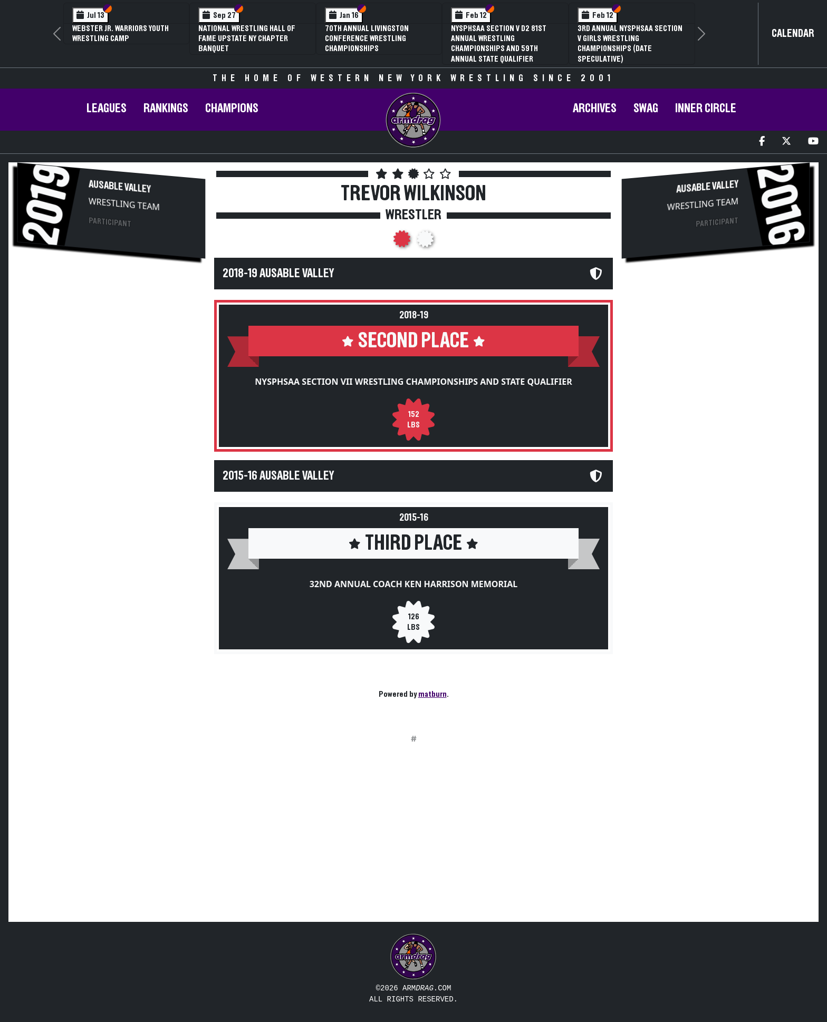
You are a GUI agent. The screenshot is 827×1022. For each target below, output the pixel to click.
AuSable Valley (120, 186)
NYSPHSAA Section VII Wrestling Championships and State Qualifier (413, 381)
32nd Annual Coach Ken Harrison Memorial (414, 584)
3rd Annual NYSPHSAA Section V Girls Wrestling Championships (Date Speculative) (630, 43)
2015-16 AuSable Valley (278, 476)
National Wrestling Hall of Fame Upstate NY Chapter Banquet (246, 38)
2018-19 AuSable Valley (278, 273)
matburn (432, 694)
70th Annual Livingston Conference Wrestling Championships (367, 38)
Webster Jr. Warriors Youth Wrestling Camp (120, 33)
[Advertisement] (111, 358)
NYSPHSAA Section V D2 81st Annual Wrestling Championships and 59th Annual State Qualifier (498, 43)
